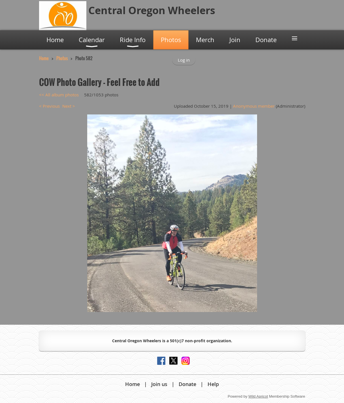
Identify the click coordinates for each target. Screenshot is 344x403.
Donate (187, 384)
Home (44, 58)
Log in (184, 60)
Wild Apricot (258, 396)
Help (213, 384)
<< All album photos (59, 94)
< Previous (49, 106)
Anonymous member (254, 106)
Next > (68, 106)
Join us (159, 384)
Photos (62, 58)
